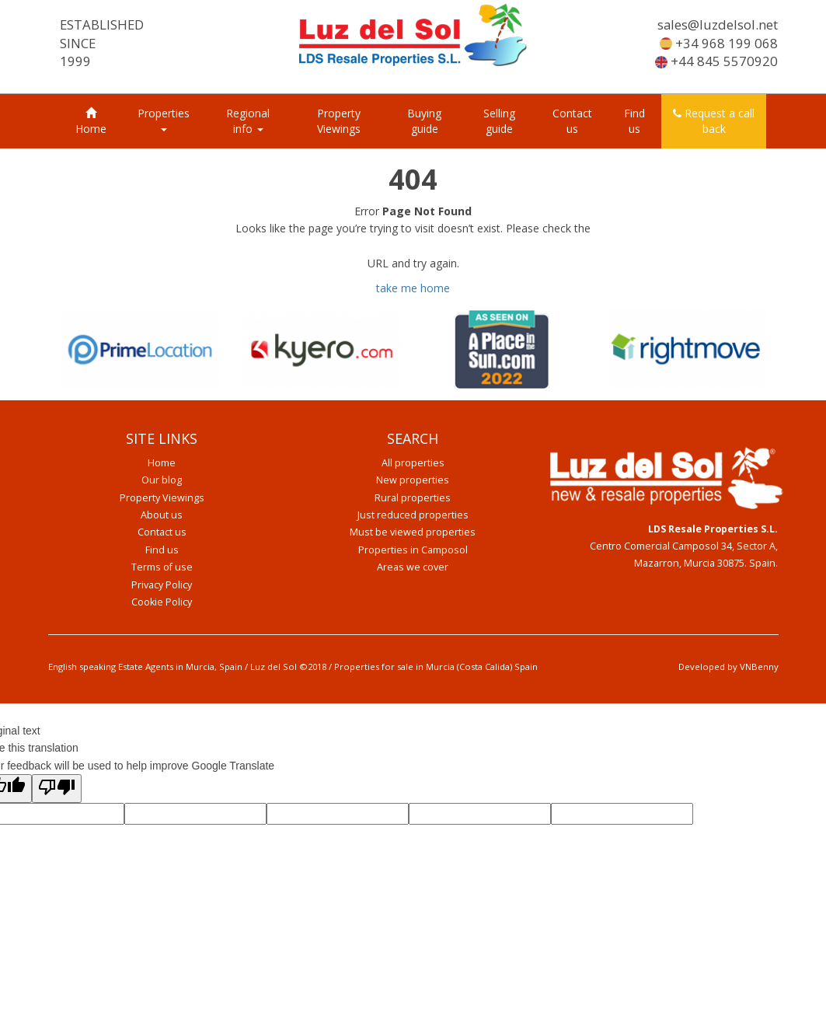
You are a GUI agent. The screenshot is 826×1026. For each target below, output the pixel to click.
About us (162, 515)
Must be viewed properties (413, 532)
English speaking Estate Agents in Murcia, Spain (145, 666)
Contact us (572, 121)
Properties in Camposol (413, 550)
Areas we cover (412, 567)
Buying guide (424, 121)
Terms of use (162, 567)
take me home (413, 288)
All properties (413, 462)
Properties (164, 118)
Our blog (161, 480)
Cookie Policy (161, 602)
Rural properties (413, 497)
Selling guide (499, 121)
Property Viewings (339, 121)
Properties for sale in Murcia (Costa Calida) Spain (436, 666)
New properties (412, 480)
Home (90, 121)
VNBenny (759, 666)
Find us (634, 121)
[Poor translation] (57, 788)
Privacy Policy (161, 585)
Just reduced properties (413, 515)
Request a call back (714, 121)
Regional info (248, 121)
